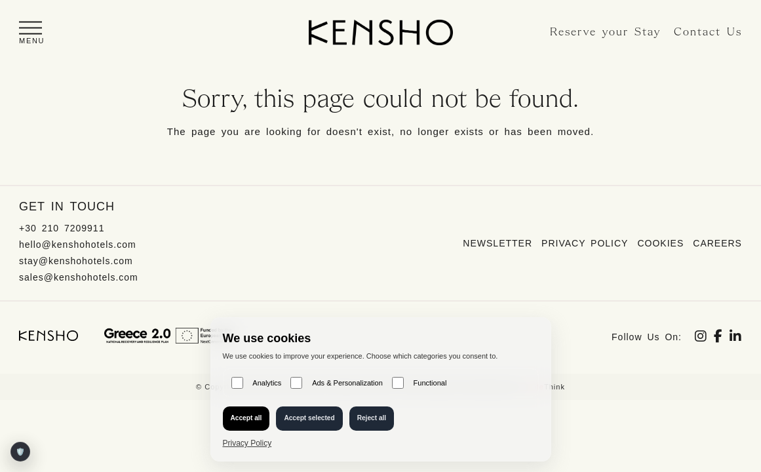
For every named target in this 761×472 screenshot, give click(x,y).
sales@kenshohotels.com (78, 277)
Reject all (372, 418)
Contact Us (708, 32)
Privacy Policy (584, 243)
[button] (32, 32)
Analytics (256, 383)
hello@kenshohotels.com (77, 244)
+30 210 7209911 (61, 228)
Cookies (660, 243)
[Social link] (701, 337)
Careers (717, 243)
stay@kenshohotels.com (76, 261)
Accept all (246, 418)
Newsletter (497, 243)
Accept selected (309, 418)
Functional (419, 383)
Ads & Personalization (336, 383)
